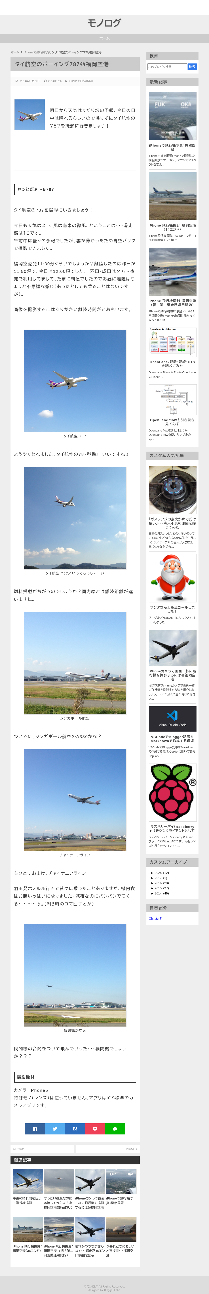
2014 (159, 893)
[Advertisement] (26, 6)
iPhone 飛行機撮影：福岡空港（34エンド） (172, 227)
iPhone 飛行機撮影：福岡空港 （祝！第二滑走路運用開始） (172, 303)
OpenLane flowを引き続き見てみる (172, 422)
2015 (159, 888)
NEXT (131, 1149)
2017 (159, 878)
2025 (159, 873)
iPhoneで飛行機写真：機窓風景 (172, 147)
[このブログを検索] (167, 66)
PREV (18, 1149)
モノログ (104, 23)
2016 (159, 883)
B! (75, 1128)
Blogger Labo (112, 1290)
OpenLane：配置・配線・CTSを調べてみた (172, 364)
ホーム (104, 38)
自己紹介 (156, 918)
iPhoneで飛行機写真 (81, 81)
